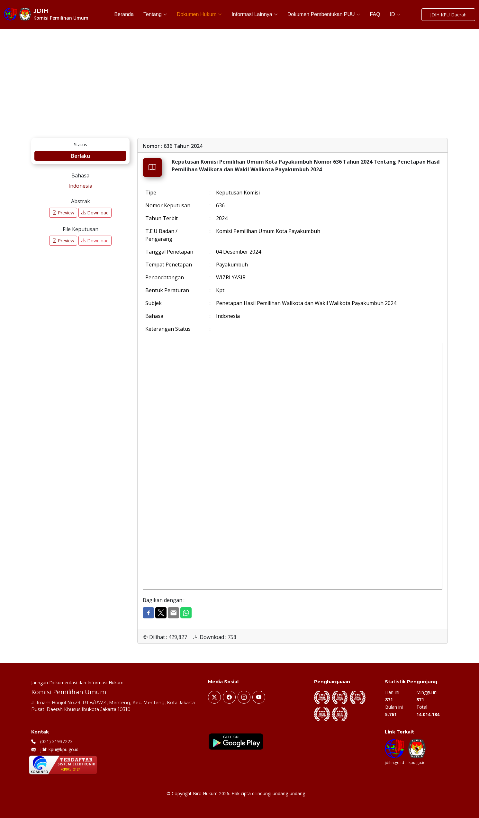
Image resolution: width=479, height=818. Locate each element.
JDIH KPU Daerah (448, 15)
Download (95, 213)
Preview (63, 213)
